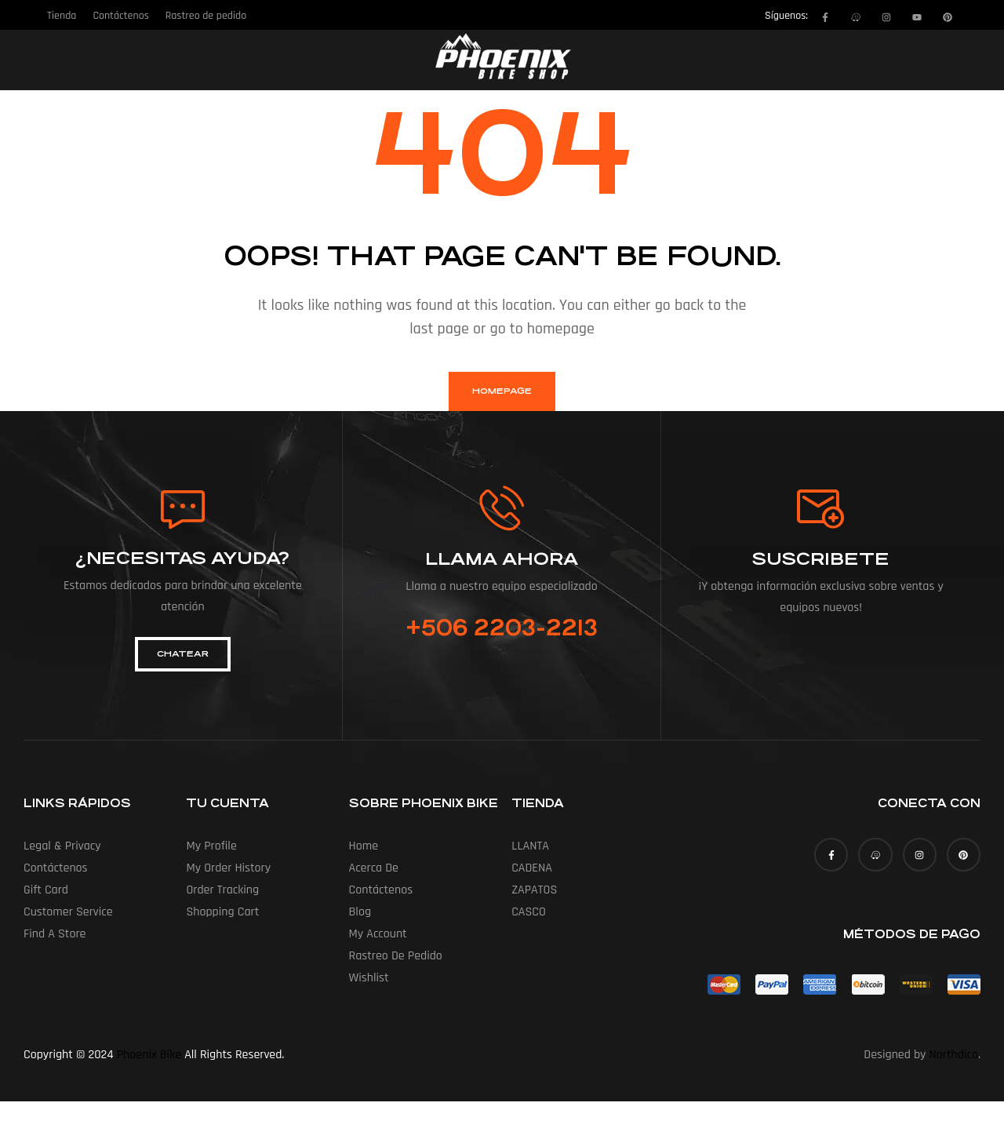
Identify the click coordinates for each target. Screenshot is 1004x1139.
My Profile (211, 846)
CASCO (528, 912)
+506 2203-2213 (502, 628)
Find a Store (54, 934)
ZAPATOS (534, 890)
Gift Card (46, 890)
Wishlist (369, 978)
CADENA (531, 868)
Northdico (953, 1054)
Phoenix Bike (149, 1054)
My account (378, 934)
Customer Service (68, 912)
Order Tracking (222, 890)
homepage (502, 391)
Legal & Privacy (62, 846)
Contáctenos (56, 868)
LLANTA (530, 846)
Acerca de (373, 868)
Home (363, 846)
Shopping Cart (222, 912)
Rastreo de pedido (395, 956)
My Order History (228, 868)
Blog (360, 912)
